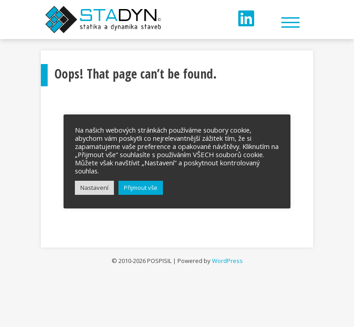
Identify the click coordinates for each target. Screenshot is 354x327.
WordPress (227, 261)
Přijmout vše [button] (140, 187)
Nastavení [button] (94, 187)
